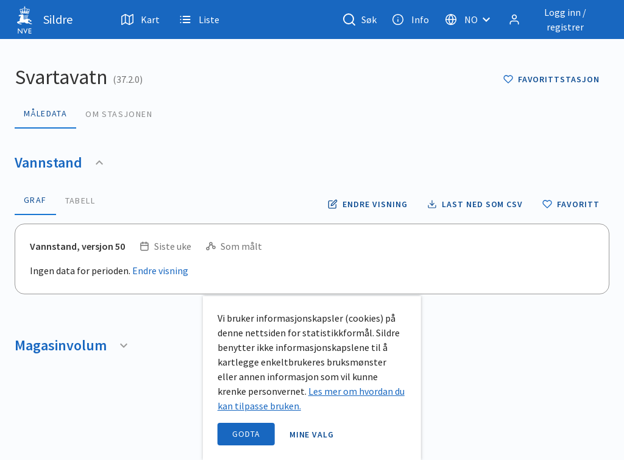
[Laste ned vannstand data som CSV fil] (475, 204)
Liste (199, 19)
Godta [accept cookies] (246, 433)
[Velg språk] (471, 19)
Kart (140, 19)
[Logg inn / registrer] (556, 19)
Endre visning (160, 270)
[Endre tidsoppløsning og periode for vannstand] (367, 204)
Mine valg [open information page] (312, 434)
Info (410, 19)
